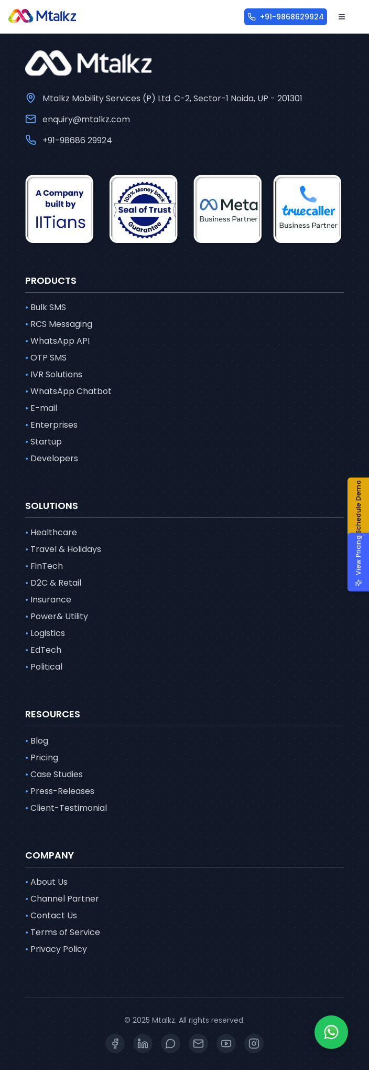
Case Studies (54, 774)
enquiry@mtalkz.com (86, 119)
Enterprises (51, 425)
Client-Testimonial (66, 808)
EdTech (43, 650)
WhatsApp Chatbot (68, 391)
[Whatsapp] (331, 1032)
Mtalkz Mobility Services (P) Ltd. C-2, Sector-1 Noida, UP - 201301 (172, 98)
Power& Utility (56, 616)
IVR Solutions (53, 374)
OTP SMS (46, 358)
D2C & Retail (53, 583)
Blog (36, 741)
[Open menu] (341, 16)
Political (43, 667)
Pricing (41, 757)
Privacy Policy (56, 949)
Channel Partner (62, 899)
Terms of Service (62, 932)
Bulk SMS (45, 307)
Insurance (48, 600)
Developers (51, 458)
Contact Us (51, 915)
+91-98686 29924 (77, 140)
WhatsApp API (57, 341)
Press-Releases (59, 791)
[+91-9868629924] (285, 16)
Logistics (45, 633)
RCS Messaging (58, 324)
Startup (43, 442)
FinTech (44, 566)
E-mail (41, 408)
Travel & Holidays (63, 549)
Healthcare (51, 532)
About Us (46, 882)
